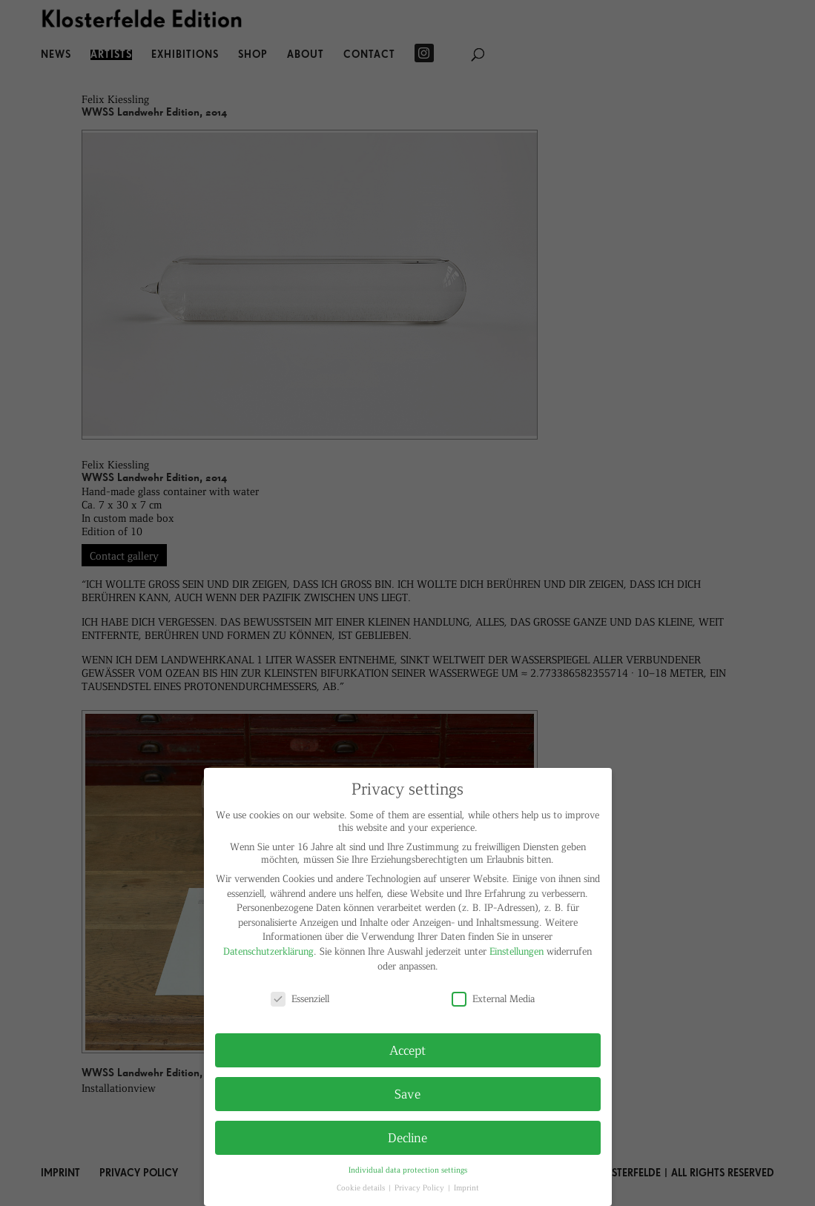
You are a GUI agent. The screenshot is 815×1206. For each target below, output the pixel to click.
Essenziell (300, 998)
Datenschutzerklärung (268, 950)
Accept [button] (407, 1049)
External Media (493, 998)
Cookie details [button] (362, 1187)
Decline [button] (407, 1137)
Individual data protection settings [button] (408, 1169)
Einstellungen (516, 950)
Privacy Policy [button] (420, 1187)
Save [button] (407, 1093)
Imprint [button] (466, 1187)
